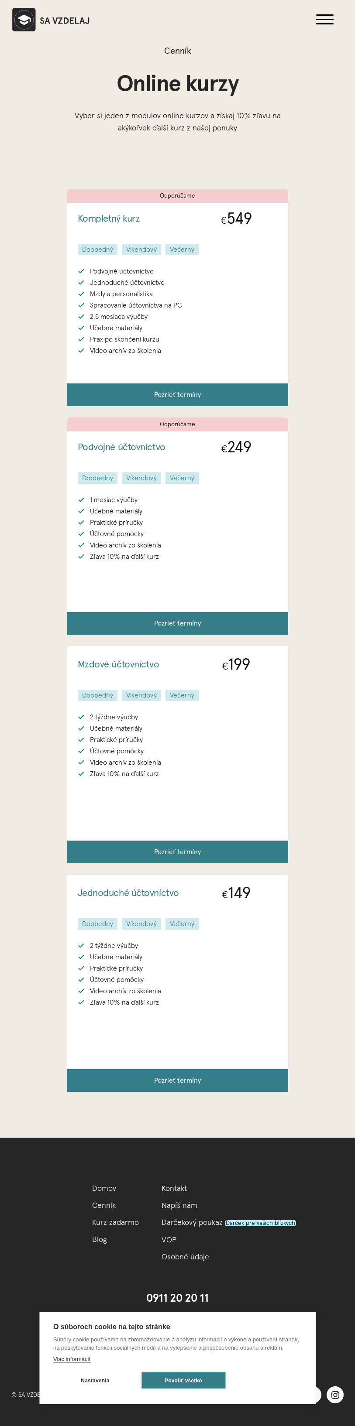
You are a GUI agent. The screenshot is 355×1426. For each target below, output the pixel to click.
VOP (169, 1240)
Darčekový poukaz (229, 1223)
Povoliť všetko (183, 1381)
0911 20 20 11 (177, 1298)
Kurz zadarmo (115, 1223)
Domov (104, 1189)
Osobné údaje (185, 1257)
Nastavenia (95, 1381)
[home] (155, 19)
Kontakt (174, 1189)
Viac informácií (71, 1359)
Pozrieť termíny (177, 394)
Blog (99, 1240)
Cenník (104, 1206)
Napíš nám (179, 1206)
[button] (325, 19)
